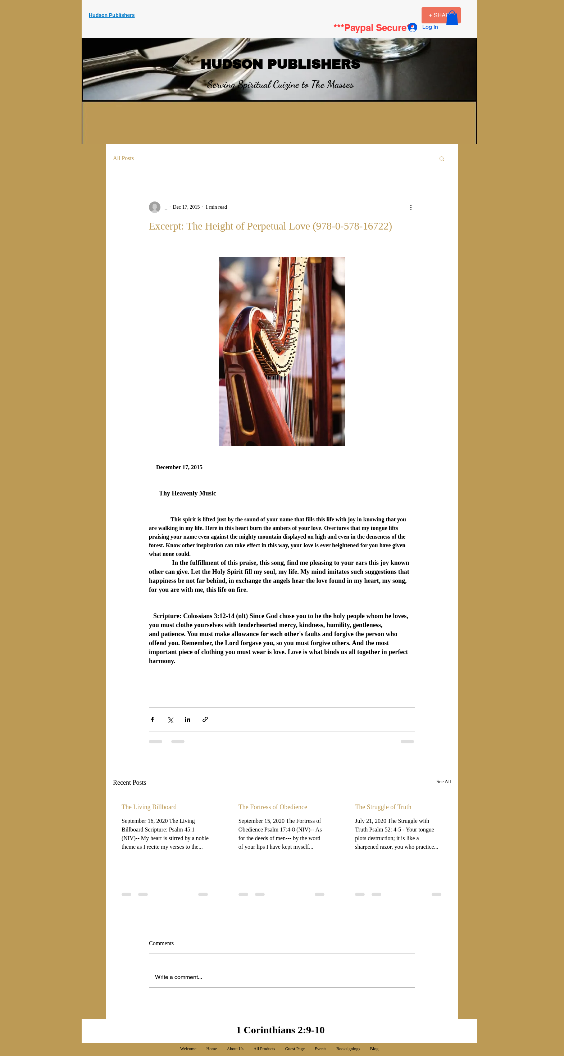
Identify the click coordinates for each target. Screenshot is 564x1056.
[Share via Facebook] (152, 719)
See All (443, 781)
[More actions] (410, 207)
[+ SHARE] (441, 15)
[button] (452, 17)
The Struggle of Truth (383, 807)
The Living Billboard (149, 807)
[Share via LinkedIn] (187, 719)
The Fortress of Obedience (272, 807)
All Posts (123, 158)
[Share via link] (205, 719)
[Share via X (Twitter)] (170, 719)
